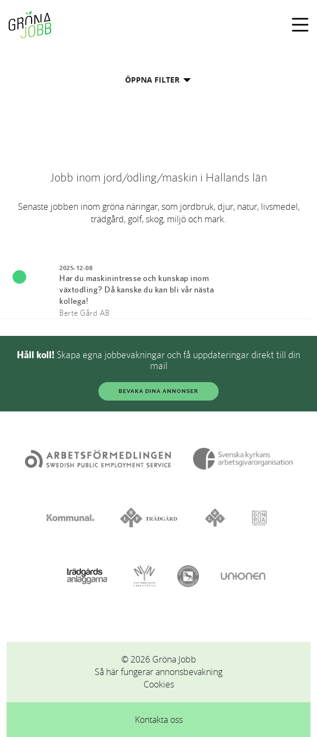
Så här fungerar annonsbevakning (158, 672)
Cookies (159, 684)
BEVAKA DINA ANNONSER (158, 391)
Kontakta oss (159, 720)
